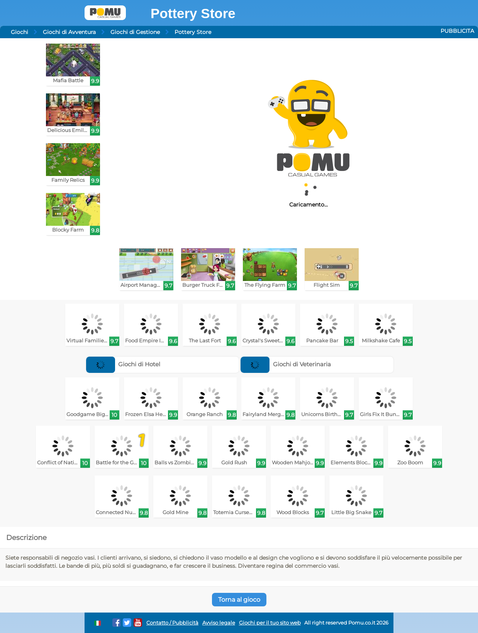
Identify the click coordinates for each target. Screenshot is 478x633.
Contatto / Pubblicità (172, 623)
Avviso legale (218, 623)
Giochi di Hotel (123, 364)
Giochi (19, 32)
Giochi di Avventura (69, 32)
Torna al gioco (239, 599)
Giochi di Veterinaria (286, 364)
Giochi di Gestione (135, 32)
